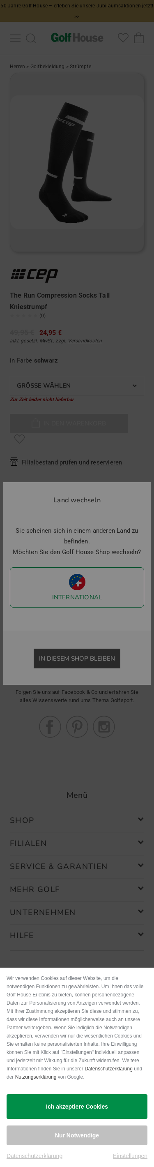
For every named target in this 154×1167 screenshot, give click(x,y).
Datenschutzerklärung (109, 1069)
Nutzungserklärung (36, 1077)
